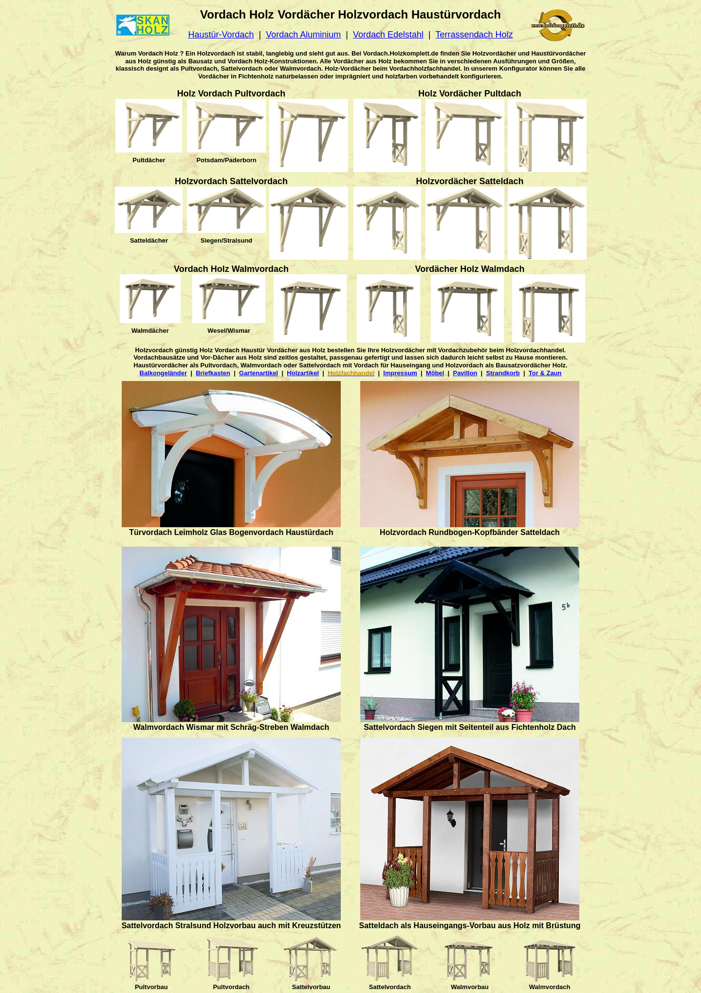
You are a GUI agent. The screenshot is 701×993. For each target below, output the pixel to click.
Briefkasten (213, 373)
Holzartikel (303, 373)
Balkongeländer (163, 373)
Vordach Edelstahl (388, 34)
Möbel (435, 373)
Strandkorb (502, 373)
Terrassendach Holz (474, 34)
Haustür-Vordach (221, 34)
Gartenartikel (258, 373)
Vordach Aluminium (303, 34)
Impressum (400, 373)
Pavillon (465, 373)
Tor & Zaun (545, 373)
